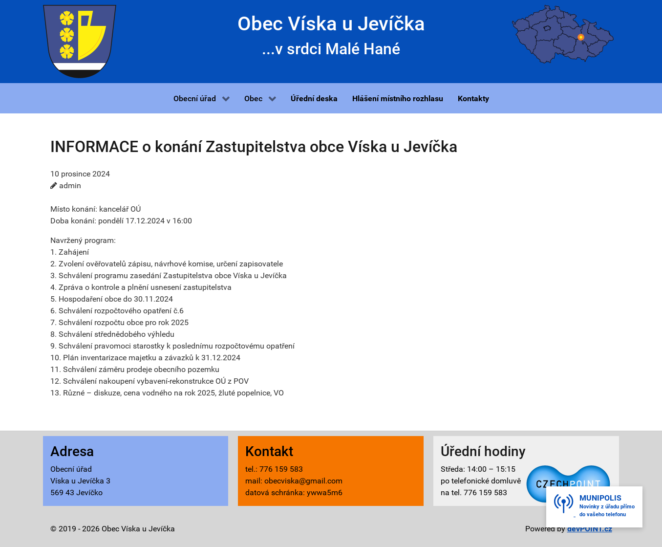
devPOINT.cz (589, 528)
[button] (201, 98)
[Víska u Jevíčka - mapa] (563, 33)
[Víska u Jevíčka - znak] (79, 40)
